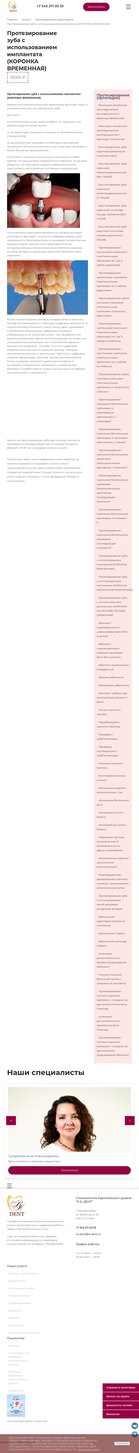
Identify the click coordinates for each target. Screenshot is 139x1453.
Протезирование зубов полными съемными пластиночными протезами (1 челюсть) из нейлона (113, 383)
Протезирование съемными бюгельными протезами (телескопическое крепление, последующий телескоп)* (112, 488)
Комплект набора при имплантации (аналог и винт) (112, 698)
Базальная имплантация (24, 1332)
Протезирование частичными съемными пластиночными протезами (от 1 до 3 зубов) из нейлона (112, 332)
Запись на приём (117, 1396)
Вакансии (112, 1414)
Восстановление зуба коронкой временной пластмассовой (112, 151)
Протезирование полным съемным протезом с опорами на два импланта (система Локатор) (112, 1000)
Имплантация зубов (21, 1288)
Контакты (14, 1345)
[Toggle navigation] (128, 7)
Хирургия (14, 1310)
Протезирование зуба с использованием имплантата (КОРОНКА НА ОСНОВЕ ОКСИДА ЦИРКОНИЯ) (112, 606)
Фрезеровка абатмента (113, 685)
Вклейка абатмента (111, 677)
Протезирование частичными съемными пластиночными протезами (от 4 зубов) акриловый (112, 281)
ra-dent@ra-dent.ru (88, 1234)
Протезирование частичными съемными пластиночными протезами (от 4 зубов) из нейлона (112, 357)
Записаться (96, 7)
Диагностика (16, 1280)
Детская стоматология (22, 1273)
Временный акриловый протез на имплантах (111, 921)
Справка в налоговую (120, 1387)
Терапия (13, 1318)
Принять (122, 1443)
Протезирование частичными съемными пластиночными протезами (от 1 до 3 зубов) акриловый (112, 256)
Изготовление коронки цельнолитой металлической (113, 862)
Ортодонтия (16, 1325)
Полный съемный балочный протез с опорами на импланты (111, 979)
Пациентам (15, 1390)
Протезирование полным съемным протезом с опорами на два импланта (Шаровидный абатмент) (113, 1046)
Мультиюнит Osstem (111, 933)
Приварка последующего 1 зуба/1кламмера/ (107, 751)
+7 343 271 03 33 (86, 1227)
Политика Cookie (89, 1449)
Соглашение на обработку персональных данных (18, 1358)
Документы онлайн (119, 1405)
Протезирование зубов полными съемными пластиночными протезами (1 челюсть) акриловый (113, 307)
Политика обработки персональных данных (17, 1377)
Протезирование (19, 1303)
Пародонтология (19, 1295)
